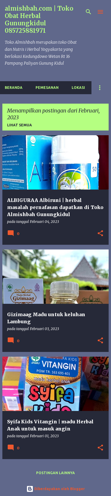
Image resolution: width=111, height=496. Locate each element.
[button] (100, 234)
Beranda (13, 87)
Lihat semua (19, 125)
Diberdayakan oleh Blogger (55, 489)
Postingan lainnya (55, 473)
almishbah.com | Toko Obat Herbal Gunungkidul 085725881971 (39, 19)
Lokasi (78, 87)
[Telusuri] (88, 12)
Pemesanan (47, 87)
